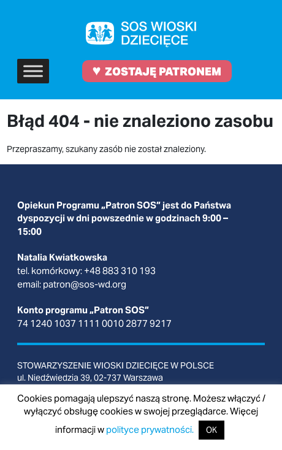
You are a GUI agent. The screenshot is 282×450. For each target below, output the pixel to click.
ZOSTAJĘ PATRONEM (157, 70)
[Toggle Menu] (33, 71)
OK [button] (211, 430)
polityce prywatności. (150, 429)
